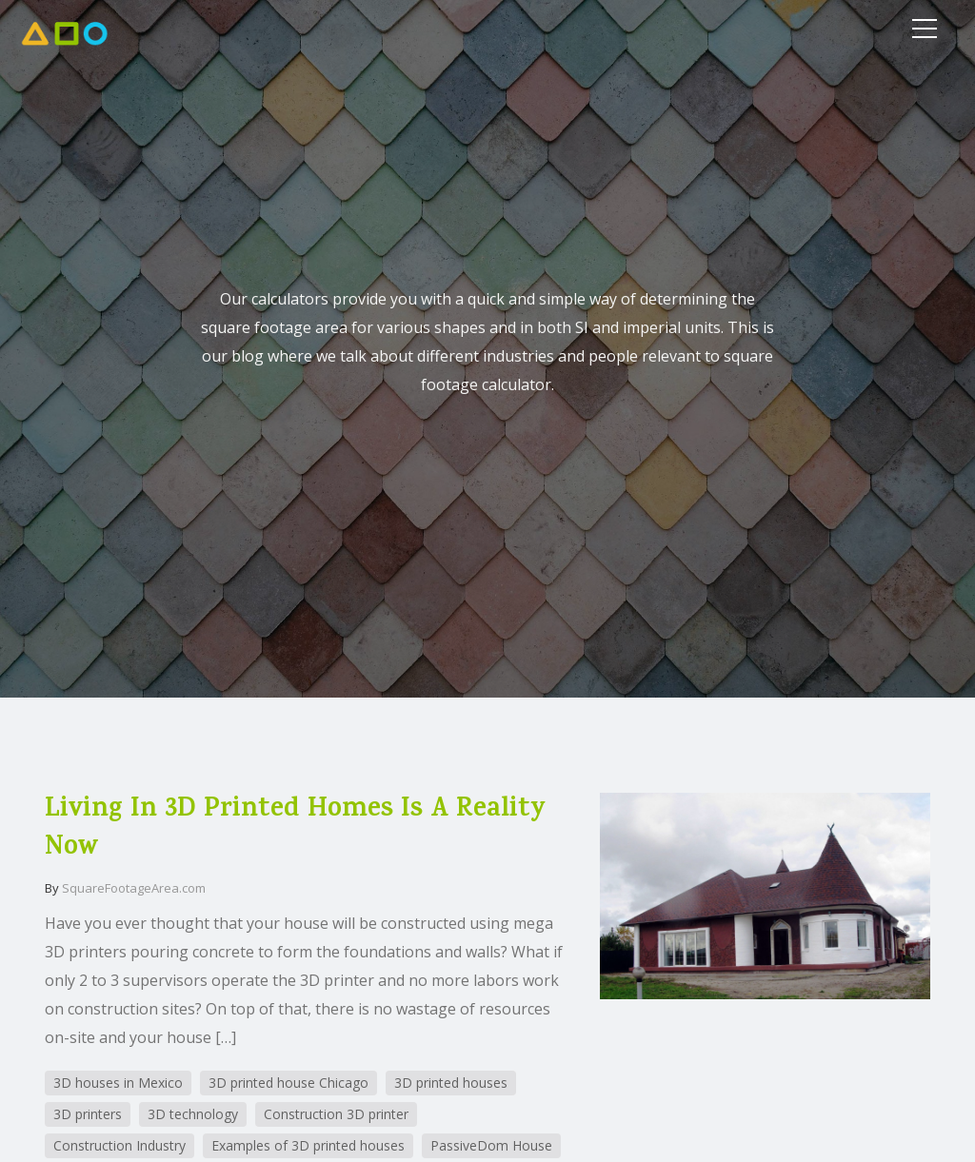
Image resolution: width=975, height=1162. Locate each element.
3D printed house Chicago (288, 1082)
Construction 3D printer (336, 1114)
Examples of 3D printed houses (308, 1145)
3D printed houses (450, 1082)
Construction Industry (119, 1145)
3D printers (87, 1114)
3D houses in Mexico (118, 1082)
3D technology (193, 1114)
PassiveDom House (491, 1145)
